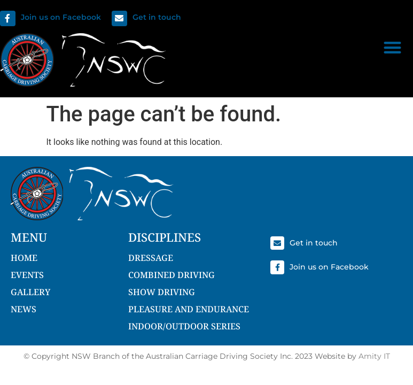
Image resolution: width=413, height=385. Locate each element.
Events (27, 275)
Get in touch (157, 17)
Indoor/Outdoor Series (184, 326)
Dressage (150, 258)
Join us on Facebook (61, 17)
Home (24, 258)
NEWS (23, 309)
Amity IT (374, 356)
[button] (392, 47)
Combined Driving (171, 275)
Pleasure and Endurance (188, 309)
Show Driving (161, 292)
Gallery (30, 292)
